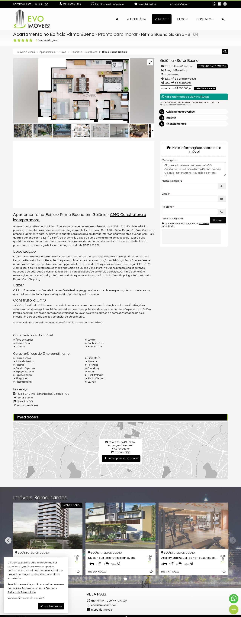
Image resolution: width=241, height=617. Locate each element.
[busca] (223, 19)
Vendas (162, 19)
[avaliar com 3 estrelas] (23, 40)
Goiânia (167, 61)
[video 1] (83, 174)
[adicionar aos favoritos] (136, 572)
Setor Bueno (187, 61)
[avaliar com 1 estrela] (15, 40)
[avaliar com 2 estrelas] (19, 40)
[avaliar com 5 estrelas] (31, 40)
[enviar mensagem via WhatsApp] (214, 4)
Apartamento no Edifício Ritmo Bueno (54, 34)
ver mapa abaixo (27, 405)
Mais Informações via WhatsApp (185, 96)
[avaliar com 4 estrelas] (27, 40)
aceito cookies (51, 606)
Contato (205, 19)
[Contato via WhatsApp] (233, 598)
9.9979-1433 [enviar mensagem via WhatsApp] (72, 4)
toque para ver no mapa (121, 458)
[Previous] (8, 540)
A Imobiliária (136, 19)
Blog (182, 19)
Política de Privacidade (22, 592)
